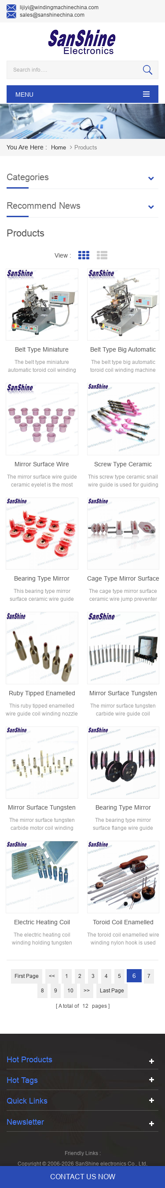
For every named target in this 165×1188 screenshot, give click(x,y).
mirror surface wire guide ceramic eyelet (41, 465)
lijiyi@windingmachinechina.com (53, 7)
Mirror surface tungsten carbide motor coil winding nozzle (42, 808)
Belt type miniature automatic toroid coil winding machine (41, 350)
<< (52, 976)
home (58, 147)
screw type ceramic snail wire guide (123, 465)
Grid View (83, 255)
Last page (112, 991)
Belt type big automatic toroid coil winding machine (123, 350)
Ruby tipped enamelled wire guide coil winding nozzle (42, 694)
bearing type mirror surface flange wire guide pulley (123, 808)
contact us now (82, 1177)
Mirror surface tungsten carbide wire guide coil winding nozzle (123, 694)
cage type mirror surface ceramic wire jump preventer (123, 579)
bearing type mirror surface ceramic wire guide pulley (42, 579)
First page (27, 976)
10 (70, 991)
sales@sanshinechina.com (45, 15)
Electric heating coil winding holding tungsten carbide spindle (42, 922)
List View (102, 255)
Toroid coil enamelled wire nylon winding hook (123, 922)
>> (87, 991)
